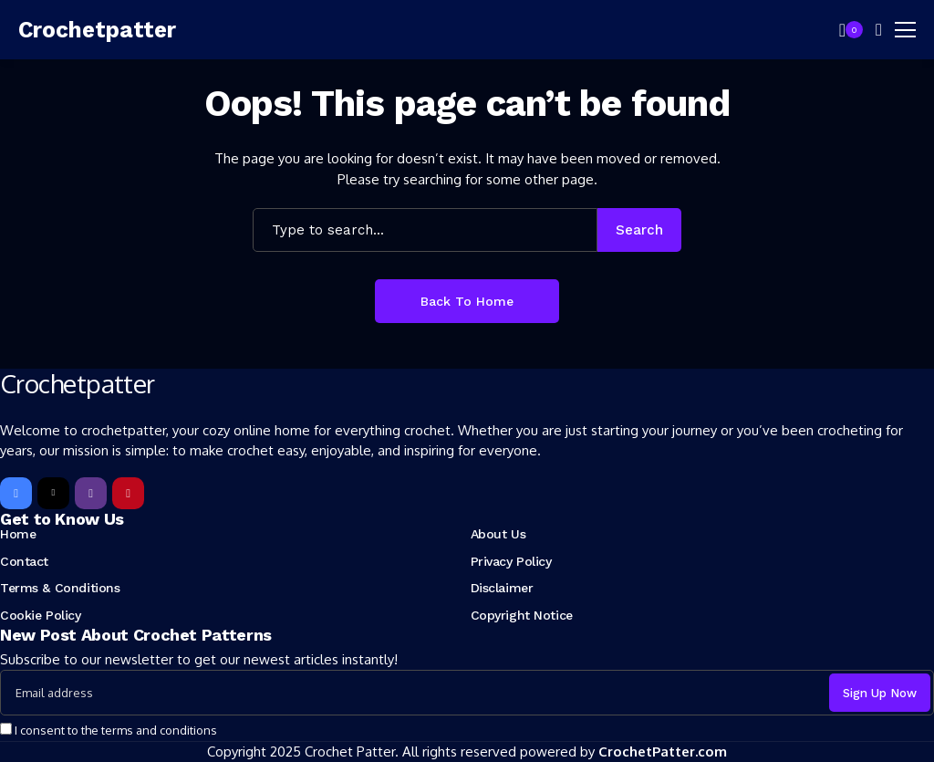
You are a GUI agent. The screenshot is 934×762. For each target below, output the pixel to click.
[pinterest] (128, 493)
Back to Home (467, 301)
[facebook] (16, 493)
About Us (498, 534)
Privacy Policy (511, 561)
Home (18, 534)
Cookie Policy (40, 615)
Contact (24, 561)
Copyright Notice (522, 615)
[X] (53, 493)
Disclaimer (502, 587)
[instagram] (91, 493)
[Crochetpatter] (100, 30)
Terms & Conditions (59, 587)
